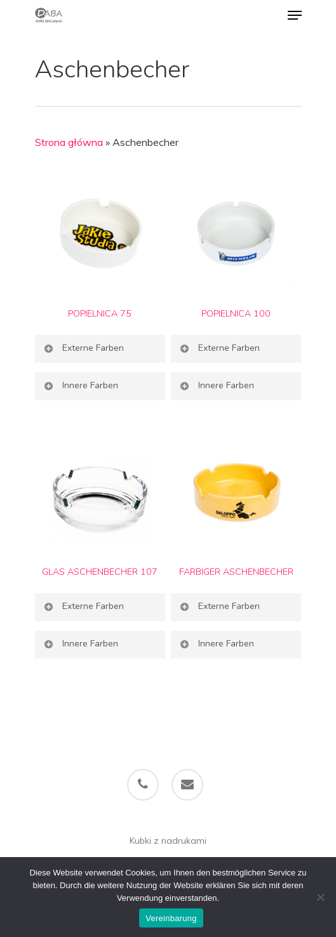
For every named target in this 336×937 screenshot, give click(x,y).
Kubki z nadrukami (168, 840)
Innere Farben (80, 385)
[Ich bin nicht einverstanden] (320, 897)
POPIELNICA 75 (99, 313)
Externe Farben (83, 348)
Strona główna (69, 142)
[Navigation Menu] (295, 15)
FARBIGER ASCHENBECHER (236, 571)
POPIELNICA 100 (236, 313)
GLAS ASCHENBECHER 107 (100, 571)
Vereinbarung (170, 918)
